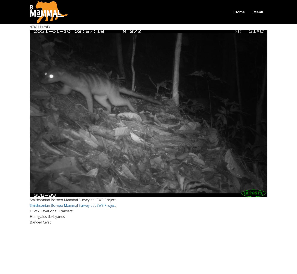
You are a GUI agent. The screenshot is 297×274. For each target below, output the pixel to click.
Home (240, 12)
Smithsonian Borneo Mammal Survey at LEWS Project (73, 205)
